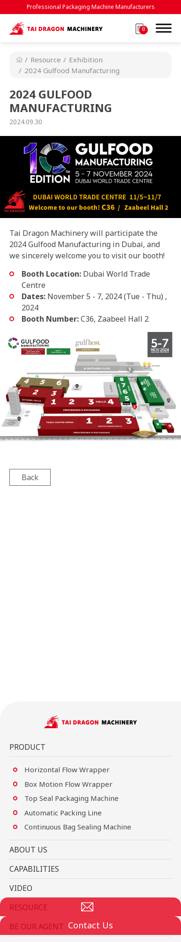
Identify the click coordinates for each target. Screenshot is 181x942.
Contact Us (90, 925)
